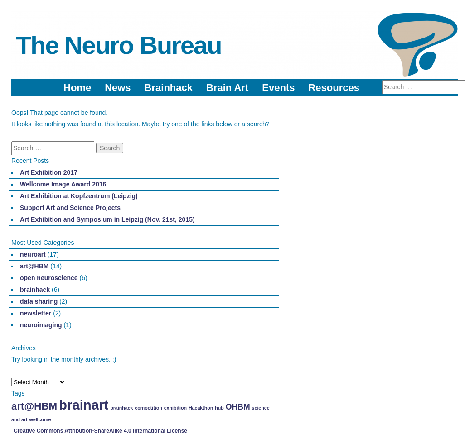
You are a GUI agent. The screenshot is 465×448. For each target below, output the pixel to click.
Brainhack (169, 87)
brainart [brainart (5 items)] (83, 404)
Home (77, 87)
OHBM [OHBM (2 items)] (238, 406)
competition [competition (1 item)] (148, 407)
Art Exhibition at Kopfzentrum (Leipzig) (79, 196)
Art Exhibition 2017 (49, 172)
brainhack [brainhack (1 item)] (121, 407)
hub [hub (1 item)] (219, 407)
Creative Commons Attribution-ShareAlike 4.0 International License (100, 431)
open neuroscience (49, 277)
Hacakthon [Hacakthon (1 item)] (201, 407)
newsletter (35, 313)
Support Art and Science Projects (70, 207)
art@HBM (34, 266)
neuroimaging (41, 325)
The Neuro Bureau (118, 45)
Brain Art (227, 87)
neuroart (33, 254)
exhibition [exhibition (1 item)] (175, 407)
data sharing (39, 301)
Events (278, 87)
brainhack (35, 289)
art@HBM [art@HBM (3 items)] (34, 406)
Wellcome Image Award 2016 (63, 184)
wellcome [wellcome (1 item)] (40, 419)
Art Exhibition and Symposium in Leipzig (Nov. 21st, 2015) (107, 219)
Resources (333, 87)
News (118, 87)
